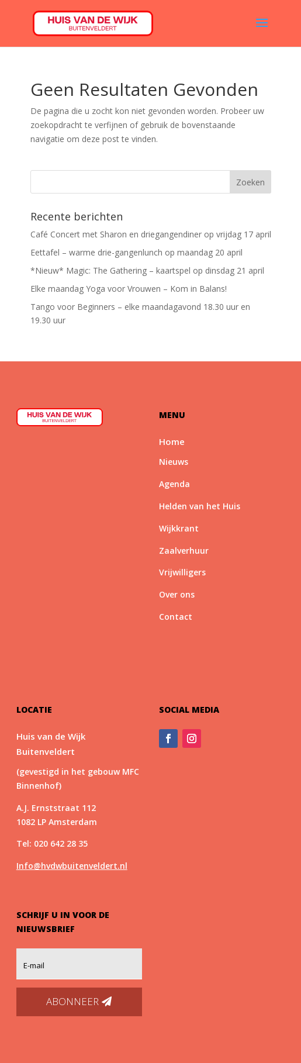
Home (172, 441)
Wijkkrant (179, 528)
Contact (175, 616)
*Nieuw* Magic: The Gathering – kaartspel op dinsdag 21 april (147, 270)
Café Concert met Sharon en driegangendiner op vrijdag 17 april (150, 234)
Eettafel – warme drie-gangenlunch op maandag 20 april (136, 252)
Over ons (177, 594)
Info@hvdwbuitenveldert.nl (71, 865)
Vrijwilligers (182, 572)
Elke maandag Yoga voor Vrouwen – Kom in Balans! (128, 288)
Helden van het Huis (199, 506)
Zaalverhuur (184, 550)
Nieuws (173, 461)
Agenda (174, 483)
